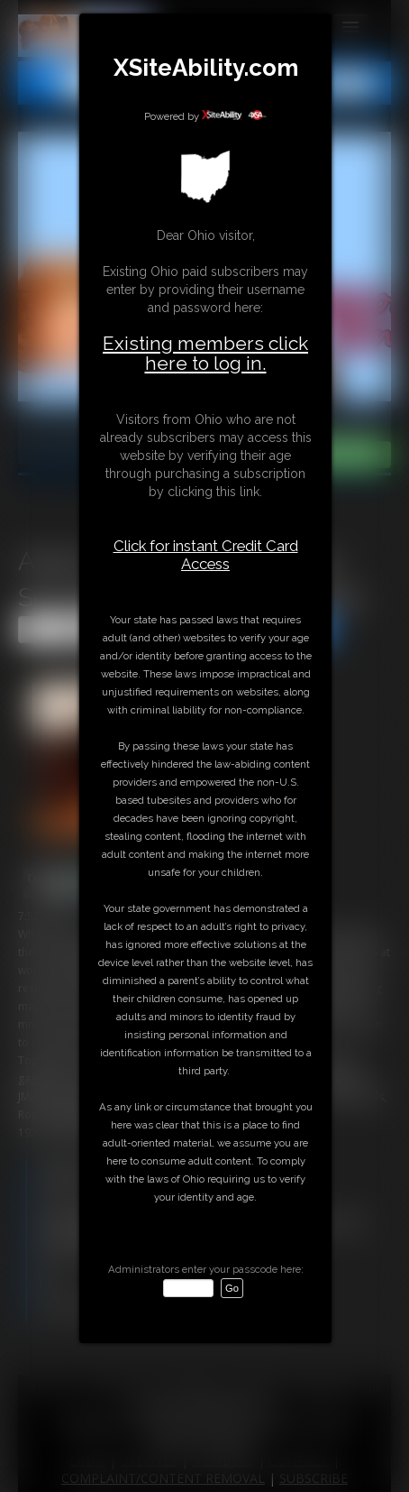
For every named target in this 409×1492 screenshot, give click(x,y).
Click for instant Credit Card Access (206, 555)
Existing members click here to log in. (205, 353)
